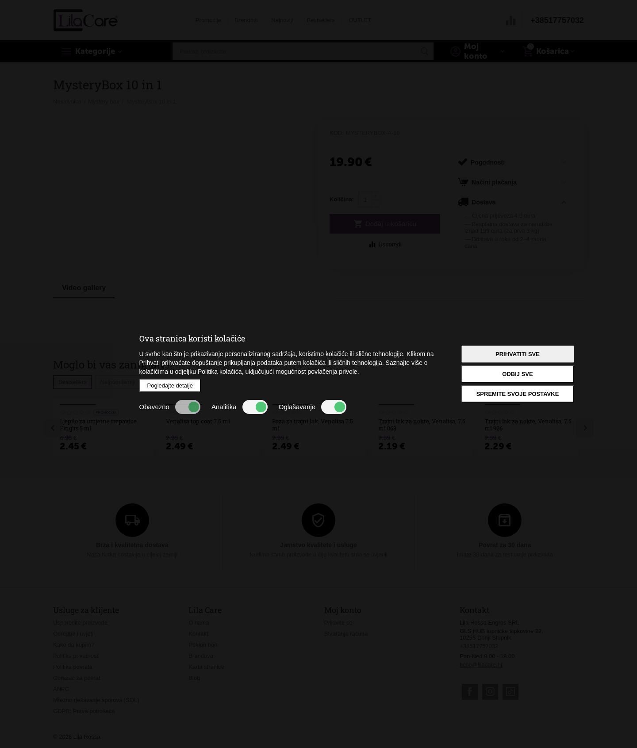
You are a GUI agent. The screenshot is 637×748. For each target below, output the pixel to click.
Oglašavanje (312, 407)
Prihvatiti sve (517, 354)
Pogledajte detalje (170, 385)
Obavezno (169, 407)
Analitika (239, 407)
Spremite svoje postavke (517, 394)
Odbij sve (517, 374)
